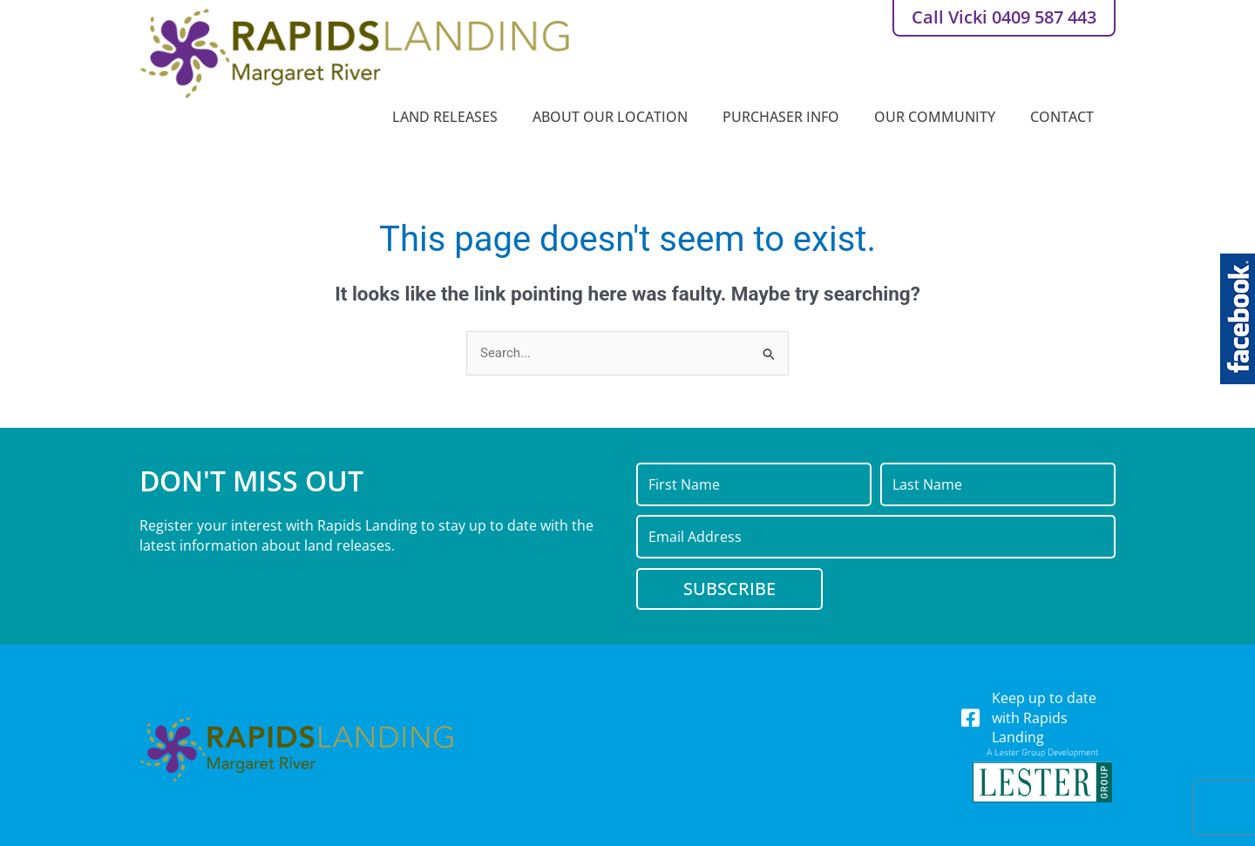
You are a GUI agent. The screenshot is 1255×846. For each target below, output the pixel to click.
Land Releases (449, 116)
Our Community (939, 116)
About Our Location (614, 116)
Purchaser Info (785, 116)
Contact (1066, 116)
